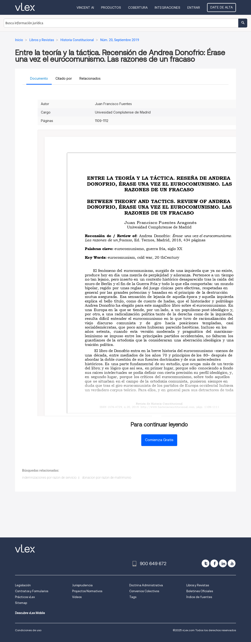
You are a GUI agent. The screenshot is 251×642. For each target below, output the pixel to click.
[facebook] (214, 563)
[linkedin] (223, 563)
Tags (132, 597)
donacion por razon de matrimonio (106, 477)
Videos (77, 597)
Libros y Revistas (197, 585)
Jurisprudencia (82, 585)
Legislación (23, 585)
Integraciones (167, 7)
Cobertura (138, 7)
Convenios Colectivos (144, 591)
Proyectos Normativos (87, 591)
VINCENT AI (85, 7)
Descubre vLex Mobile (30, 613)
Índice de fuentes (199, 597)
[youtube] (231, 563)
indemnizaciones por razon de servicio (49, 477)
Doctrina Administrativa (146, 585)
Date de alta (221, 7)
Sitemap (21, 603)
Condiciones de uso (28, 630)
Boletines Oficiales (199, 591)
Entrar (193, 7)
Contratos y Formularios (31, 591)
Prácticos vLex (25, 597)
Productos (111, 7)
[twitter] (205, 563)
